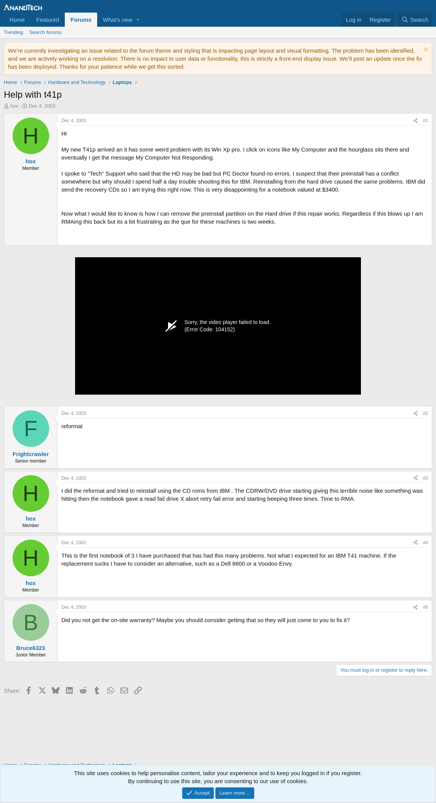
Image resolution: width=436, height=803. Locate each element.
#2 (425, 413)
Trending (13, 32)
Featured (47, 19)
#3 (425, 478)
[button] (138, 20)
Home (17, 19)
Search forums (45, 32)
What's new (117, 19)
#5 (425, 607)
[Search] (415, 20)
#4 (425, 542)
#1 (425, 120)
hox (14, 106)
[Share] (415, 120)
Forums (81, 19)
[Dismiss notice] (425, 51)
